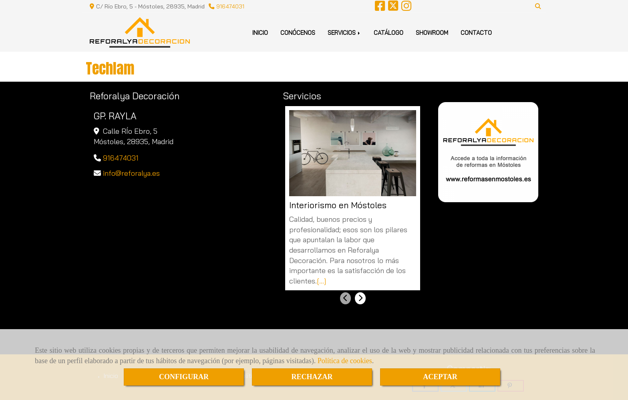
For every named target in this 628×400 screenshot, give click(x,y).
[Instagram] (406, 8)
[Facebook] (380, 8)
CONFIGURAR (184, 377)
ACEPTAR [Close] (440, 377)
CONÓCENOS (297, 32)
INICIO (260, 32)
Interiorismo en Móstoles (337, 205)
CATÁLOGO (388, 32)
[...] (321, 280)
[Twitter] (393, 8)
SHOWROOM (432, 32)
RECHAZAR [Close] (311, 377)
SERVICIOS (344, 32)
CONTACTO (476, 32)
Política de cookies (345, 361)
